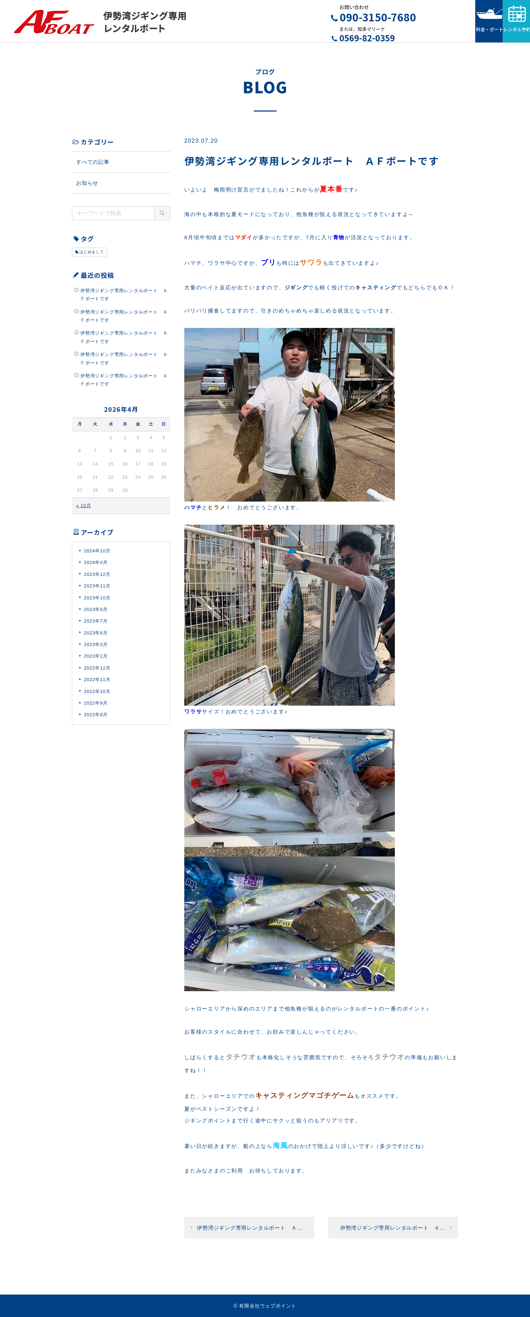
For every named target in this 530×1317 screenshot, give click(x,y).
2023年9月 (96, 612)
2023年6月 (96, 636)
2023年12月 (97, 577)
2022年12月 (97, 671)
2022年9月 (96, 706)
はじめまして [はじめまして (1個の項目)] (91, 255)
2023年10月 (97, 601)
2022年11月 (97, 683)
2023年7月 (96, 624)
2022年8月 (96, 718)
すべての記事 (93, 165)
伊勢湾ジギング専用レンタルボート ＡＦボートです (123, 297)
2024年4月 (96, 566)
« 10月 (83, 508)
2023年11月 (97, 589)
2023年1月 (96, 659)
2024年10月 (97, 554)
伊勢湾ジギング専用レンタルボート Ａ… (249, 1231)
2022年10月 (97, 694)
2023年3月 (96, 648)
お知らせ (87, 186)
